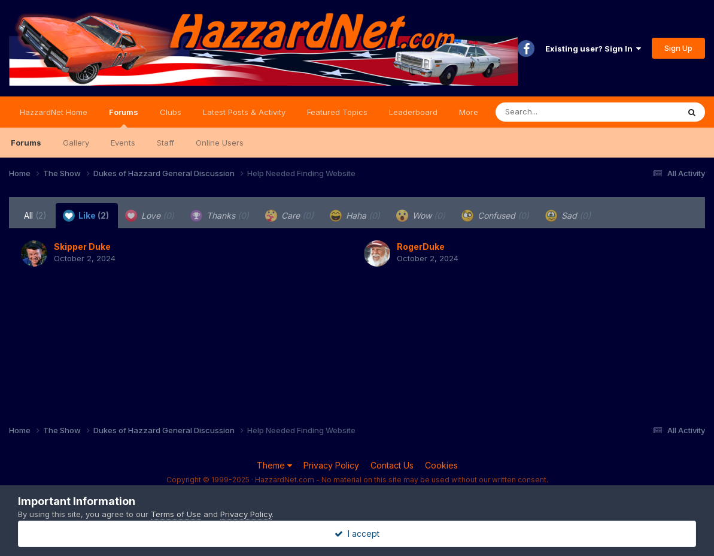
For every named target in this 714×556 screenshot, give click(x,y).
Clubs (170, 112)
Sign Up (678, 48)
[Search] (554, 112)
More (468, 112)
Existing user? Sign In (593, 48)
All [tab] (35, 215)
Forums (123, 117)
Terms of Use (176, 514)
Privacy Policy (331, 465)
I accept (357, 533)
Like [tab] (86, 216)
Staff (165, 142)
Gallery (76, 142)
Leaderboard (413, 112)
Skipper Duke (82, 246)
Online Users (220, 142)
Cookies (441, 465)
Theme (274, 465)
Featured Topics (337, 112)
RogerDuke (421, 246)
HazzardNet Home (53, 112)
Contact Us (392, 465)
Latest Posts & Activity (244, 112)
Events (123, 142)
